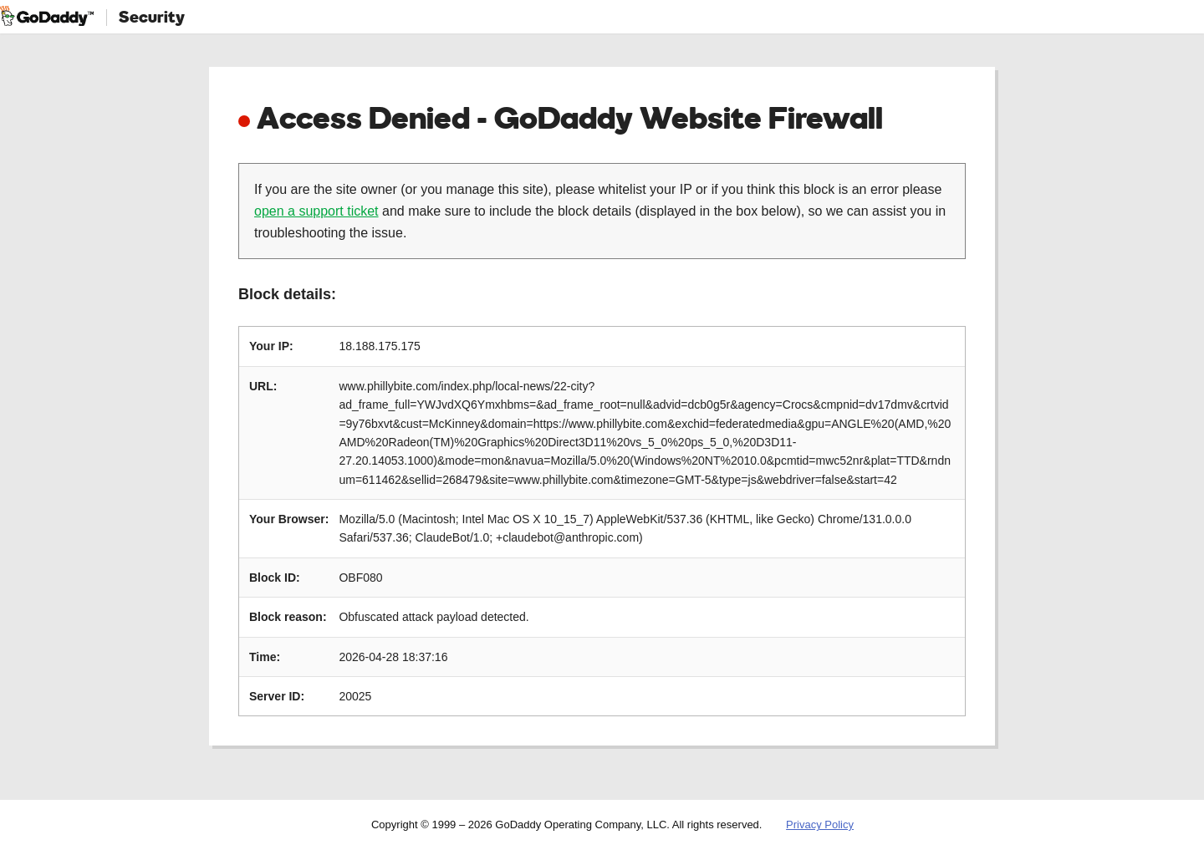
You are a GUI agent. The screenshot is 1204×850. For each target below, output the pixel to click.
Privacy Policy (820, 824)
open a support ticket (316, 211)
